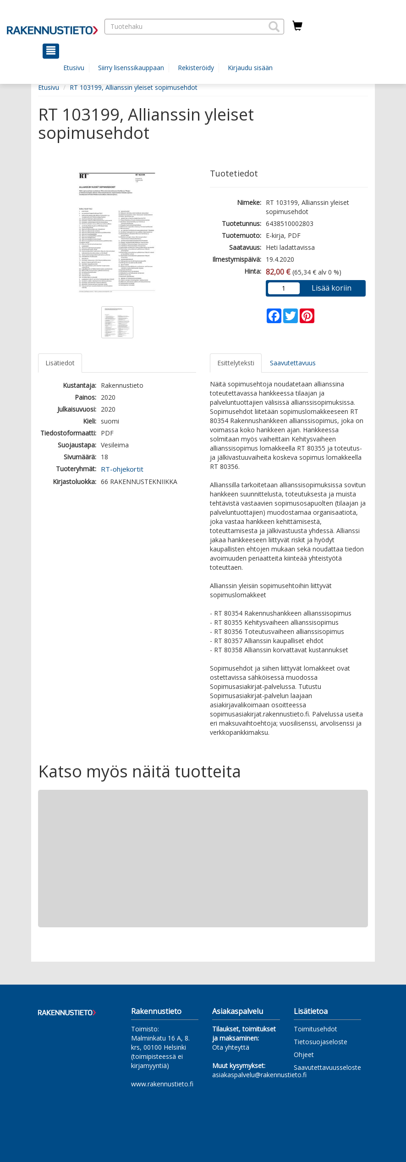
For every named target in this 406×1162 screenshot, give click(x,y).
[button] (274, 26)
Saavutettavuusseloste (327, 1067)
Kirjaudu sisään (250, 67)
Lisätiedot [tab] (60, 362)
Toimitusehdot (315, 1028)
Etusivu (73, 67)
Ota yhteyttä (230, 1047)
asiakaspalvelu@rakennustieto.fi (259, 1074)
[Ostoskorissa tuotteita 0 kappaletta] (297, 26)
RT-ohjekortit (122, 469)
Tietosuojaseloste (320, 1041)
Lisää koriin (331, 288)
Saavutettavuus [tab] (293, 362)
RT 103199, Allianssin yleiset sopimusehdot (134, 87)
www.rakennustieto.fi (162, 1083)
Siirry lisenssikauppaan (131, 67)
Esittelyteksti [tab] (235, 362)
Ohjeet (304, 1054)
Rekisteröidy (196, 67)
